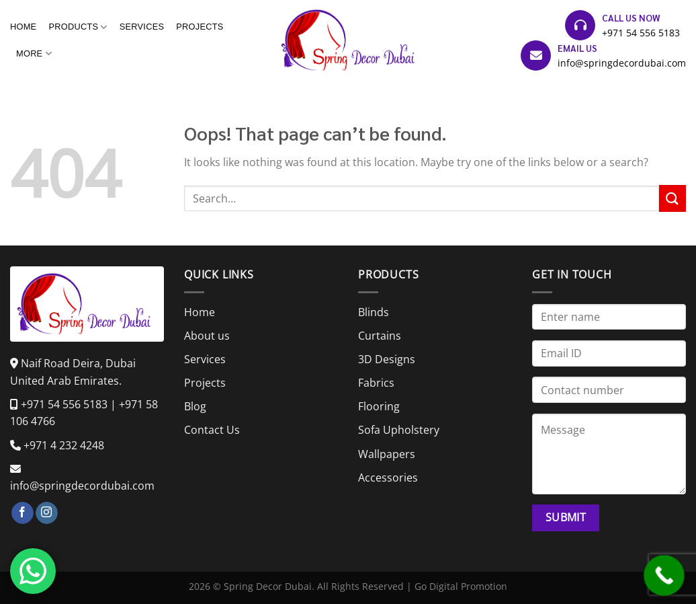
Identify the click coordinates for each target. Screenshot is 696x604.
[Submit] (672, 198)
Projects (199, 27)
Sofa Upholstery (398, 429)
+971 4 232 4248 (64, 445)
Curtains (379, 335)
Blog (195, 406)
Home (23, 27)
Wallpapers (386, 454)
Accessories (388, 477)
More (34, 53)
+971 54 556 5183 (641, 32)
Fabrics (376, 382)
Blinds (373, 312)
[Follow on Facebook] (22, 513)
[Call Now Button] (664, 575)
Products (77, 27)
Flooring (379, 406)
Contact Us (212, 429)
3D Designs (386, 359)
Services (142, 27)
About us (207, 335)
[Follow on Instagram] (47, 513)
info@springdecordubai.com (622, 62)
